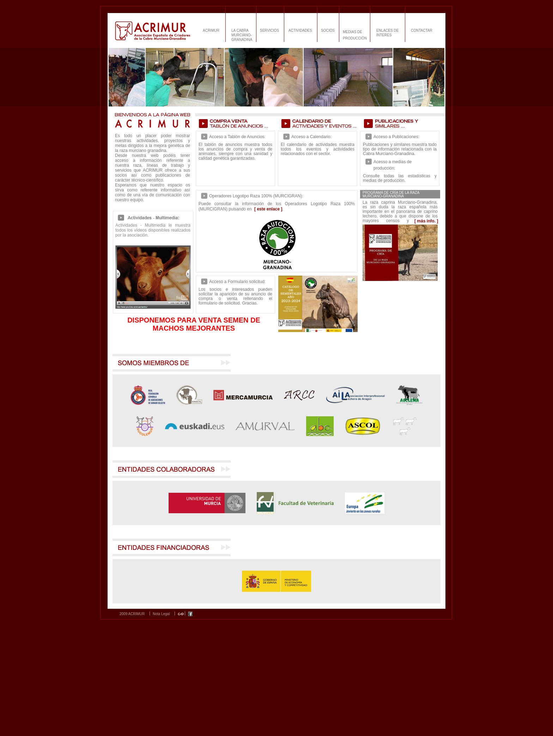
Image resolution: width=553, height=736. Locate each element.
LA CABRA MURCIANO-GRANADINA (241, 35)
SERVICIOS (269, 30)
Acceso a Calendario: (311, 136)
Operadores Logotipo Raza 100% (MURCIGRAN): (256, 196)
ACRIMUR (211, 30)
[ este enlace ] (268, 209)
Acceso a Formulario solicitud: (237, 281)
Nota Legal (161, 614)
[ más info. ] (426, 221)
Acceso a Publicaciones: (396, 136)
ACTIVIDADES (300, 30)
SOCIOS (328, 30)
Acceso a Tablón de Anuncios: (237, 136)
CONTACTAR (421, 30)
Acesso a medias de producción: (392, 165)
